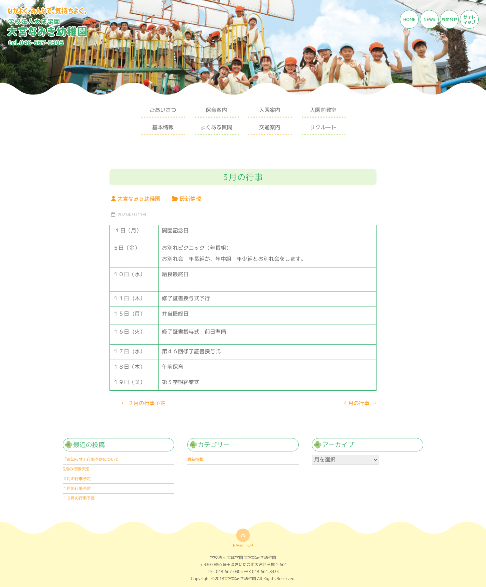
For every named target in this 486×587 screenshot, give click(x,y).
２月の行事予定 (143, 403)
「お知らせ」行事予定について (91, 459)
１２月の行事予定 (79, 498)
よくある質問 (216, 127)
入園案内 (269, 110)
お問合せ (449, 19)
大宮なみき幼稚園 (138, 198)
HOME (409, 19)
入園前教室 (323, 110)
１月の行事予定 (77, 488)
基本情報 (163, 127)
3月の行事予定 (76, 469)
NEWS (429, 19)
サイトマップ (469, 19)
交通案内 (269, 127)
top (243, 537)
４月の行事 (360, 403)
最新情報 (190, 198)
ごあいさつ (163, 110)
